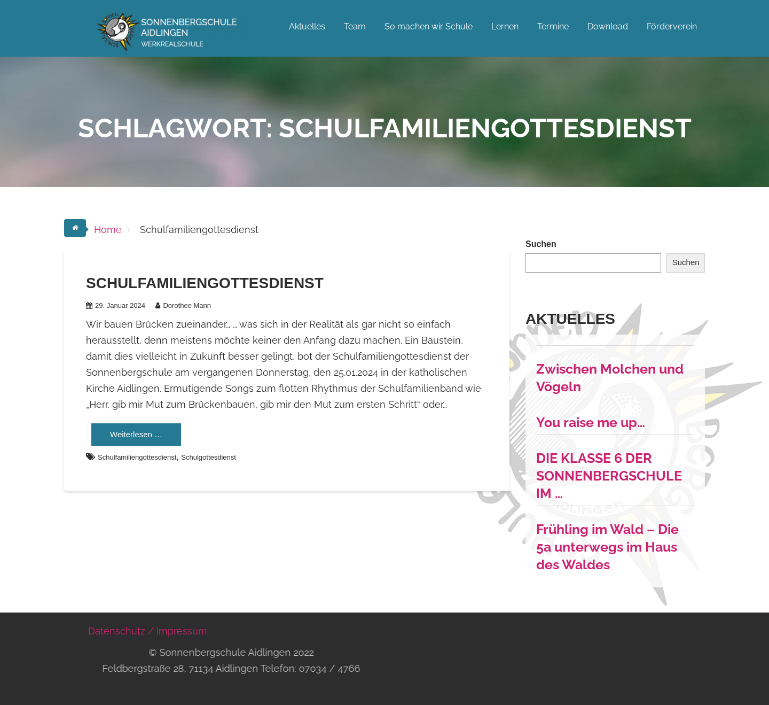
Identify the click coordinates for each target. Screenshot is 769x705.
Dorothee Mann (183, 305)
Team (355, 26)
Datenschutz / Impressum (147, 631)
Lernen (505, 26)
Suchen (540, 244)
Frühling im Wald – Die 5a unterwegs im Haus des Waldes (607, 546)
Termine (553, 26)
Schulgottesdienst (208, 457)
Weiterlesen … (136, 434)
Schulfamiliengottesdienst (205, 283)
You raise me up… (590, 422)
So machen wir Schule (428, 26)
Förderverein (672, 26)
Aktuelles (307, 26)
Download (607, 26)
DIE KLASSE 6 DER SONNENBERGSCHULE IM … (609, 475)
